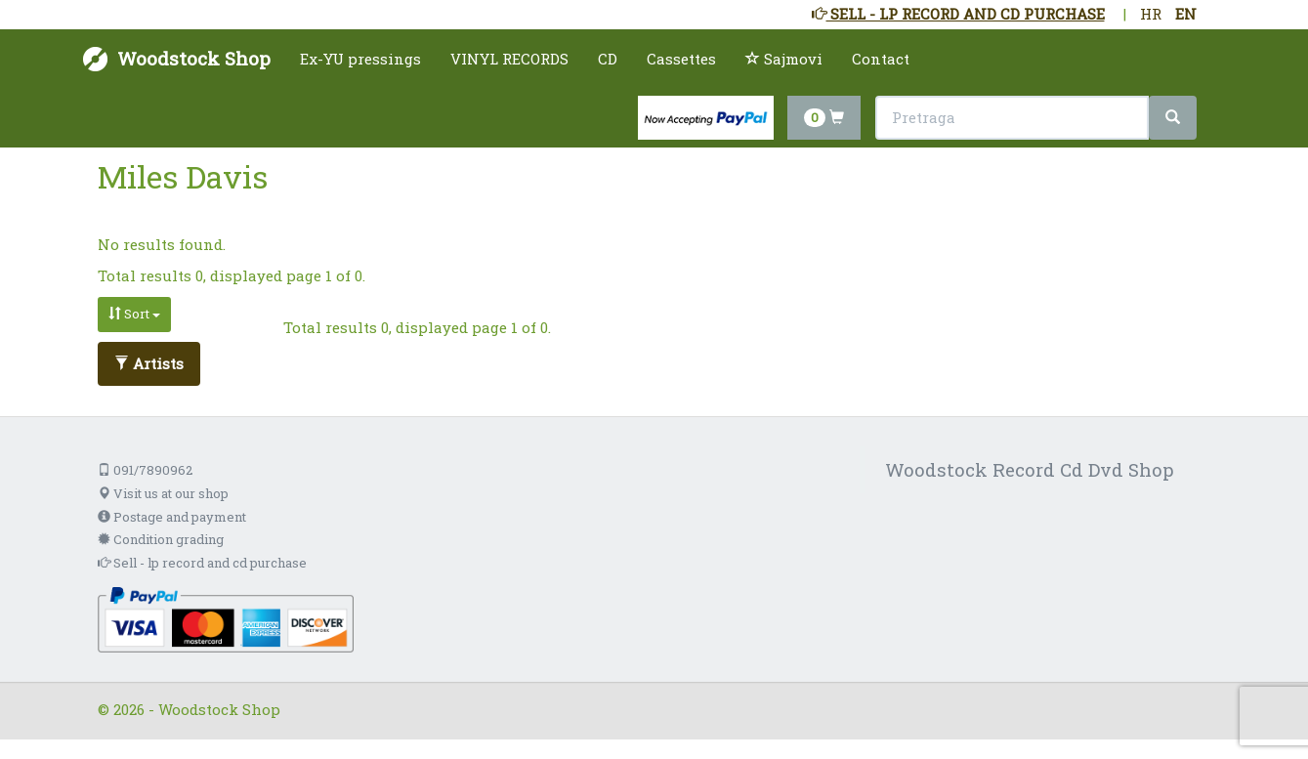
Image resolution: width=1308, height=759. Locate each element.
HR (1150, 13)
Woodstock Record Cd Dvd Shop (1029, 469)
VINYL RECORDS (509, 58)
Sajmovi (784, 58)
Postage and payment (172, 517)
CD (607, 58)
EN (1186, 13)
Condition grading (161, 539)
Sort (134, 313)
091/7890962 (145, 470)
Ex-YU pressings (360, 58)
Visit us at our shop (163, 493)
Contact (880, 58)
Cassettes (681, 58)
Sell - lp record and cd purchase (202, 562)
